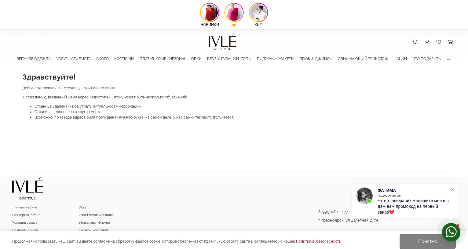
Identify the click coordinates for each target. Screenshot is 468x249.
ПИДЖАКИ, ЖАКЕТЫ (275, 59)
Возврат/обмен (25, 230)
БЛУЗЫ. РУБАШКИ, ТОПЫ (229, 59)
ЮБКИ (196, 59)
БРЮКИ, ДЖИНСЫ (316, 59)
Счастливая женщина (96, 215)
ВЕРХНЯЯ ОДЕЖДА (33, 59)
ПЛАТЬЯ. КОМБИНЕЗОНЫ (162, 59)
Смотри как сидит (93, 230)
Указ (82, 207)
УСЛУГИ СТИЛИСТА (73, 59)
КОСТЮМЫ (124, 59)
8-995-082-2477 (333, 211)
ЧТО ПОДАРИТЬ (426, 59)
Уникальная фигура (94, 223)
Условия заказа (24, 223)
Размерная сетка (25, 215)
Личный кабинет (25, 207)
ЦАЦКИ (400, 59)
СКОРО (102, 59)
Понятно (427, 241)
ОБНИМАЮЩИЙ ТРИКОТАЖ (363, 59)
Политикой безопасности (318, 241)
